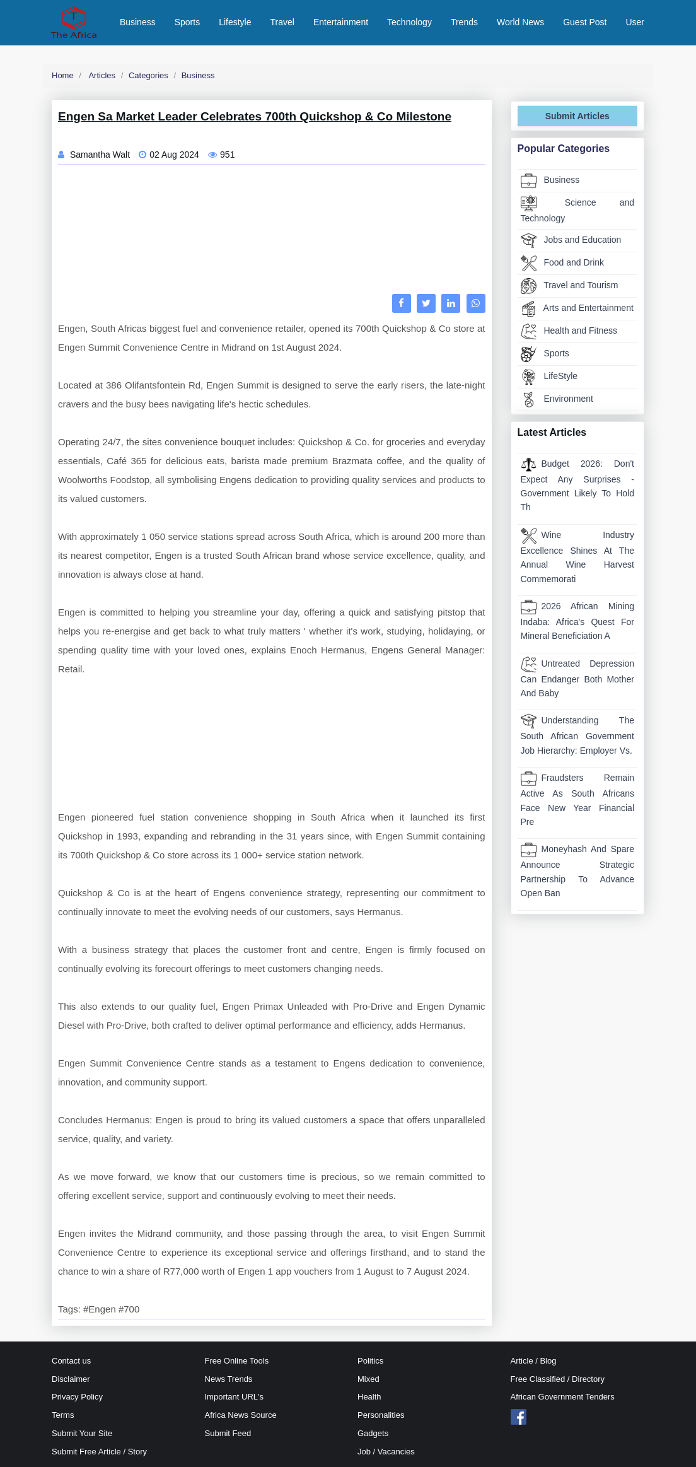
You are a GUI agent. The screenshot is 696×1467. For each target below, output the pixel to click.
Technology (409, 22)
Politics (370, 1360)
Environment (557, 399)
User (634, 22)
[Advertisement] (271, 232)
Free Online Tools (237, 1360)
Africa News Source (241, 1415)
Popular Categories (564, 148)
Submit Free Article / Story (99, 1451)
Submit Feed (228, 1433)
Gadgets (372, 1433)
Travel (282, 22)
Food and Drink (563, 263)
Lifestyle (235, 22)
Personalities (380, 1415)
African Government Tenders (563, 1396)
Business (138, 22)
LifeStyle (549, 377)
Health (369, 1396)
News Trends (229, 1379)
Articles (101, 75)
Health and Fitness (569, 331)
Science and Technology (578, 209)
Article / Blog (534, 1360)
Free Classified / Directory (558, 1379)
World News (520, 22)
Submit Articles (577, 116)
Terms (63, 1415)
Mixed (368, 1379)
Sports (187, 22)
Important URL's (234, 1396)
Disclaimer (71, 1379)
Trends (464, 22)
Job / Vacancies (386, 1451)
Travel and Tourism (569, 286)
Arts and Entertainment (577, 309)
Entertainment (340, 22)
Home (63, 75)
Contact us (71, 1360)
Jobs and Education (571, 240)
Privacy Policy (77, 1396)
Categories (148, 75)
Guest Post (584, 22)
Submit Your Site (82, 1433)
